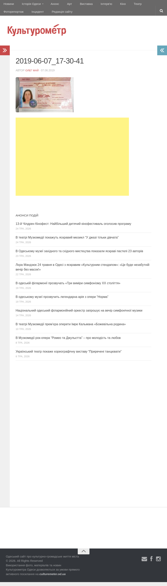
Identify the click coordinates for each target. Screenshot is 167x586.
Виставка (78, 4)
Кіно (111, 4)
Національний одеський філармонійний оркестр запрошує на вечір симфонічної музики (79, 314)
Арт (64, 4)
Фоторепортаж (144, 4)
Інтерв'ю (97, 4)
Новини (8, 4)
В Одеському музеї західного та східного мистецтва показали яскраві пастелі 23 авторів (79, 254)
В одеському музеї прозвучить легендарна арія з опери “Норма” (62, 300)
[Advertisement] (72, 160)
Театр (124, 4)
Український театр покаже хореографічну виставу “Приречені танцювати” (68, 355)
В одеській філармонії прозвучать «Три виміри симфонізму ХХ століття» (68, 287)
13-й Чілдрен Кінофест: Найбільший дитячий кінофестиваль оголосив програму (73, 227)
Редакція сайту (32, 14)
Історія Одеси (29, 4)
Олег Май (32, 74)
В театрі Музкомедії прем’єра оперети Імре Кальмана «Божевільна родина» (71, 328)
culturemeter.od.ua (52, 578)
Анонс (51, 4)
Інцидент (9, 14)
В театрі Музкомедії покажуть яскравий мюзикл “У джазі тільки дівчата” (67, 241)
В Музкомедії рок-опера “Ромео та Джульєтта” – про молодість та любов (68, 341)
